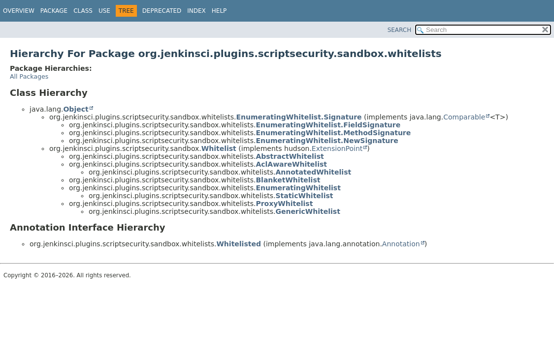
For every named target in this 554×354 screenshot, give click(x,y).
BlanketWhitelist (288, 180)
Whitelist (218, 148)
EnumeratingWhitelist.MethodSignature (333, 133)
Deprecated (162, 10)
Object (75, 109)
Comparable (464, 117)
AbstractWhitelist (290, 156)
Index (196, 10)
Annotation (401, 244)
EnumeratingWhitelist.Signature (298, 117)
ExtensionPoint (337, 148)
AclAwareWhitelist (291, 164)
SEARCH (400, 30)
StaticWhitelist (304, 196)
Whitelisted (238, 244)
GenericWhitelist (307, 211)
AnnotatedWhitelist (313, 172)
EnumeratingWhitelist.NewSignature (327, 141)
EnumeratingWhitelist (298, 188)
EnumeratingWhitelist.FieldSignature (328, 125)
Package (53, 10)
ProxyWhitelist (284, 203)
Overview (18, 10)
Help (219, 10)
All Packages (29, 76)
